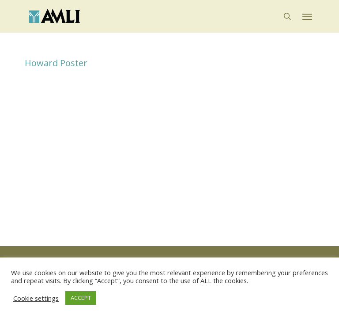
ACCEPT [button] (81, 298)
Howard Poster (56, 63)
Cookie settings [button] (36, 298)
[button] (307, 16)
